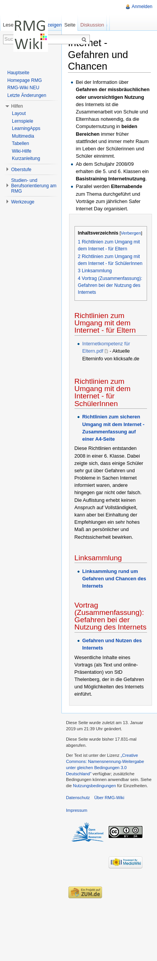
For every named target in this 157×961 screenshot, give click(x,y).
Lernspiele (22, 121)
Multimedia (23, 136)
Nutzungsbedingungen (94, 785)
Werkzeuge (22, 202)
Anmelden (142, 6)
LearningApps (26, 128)
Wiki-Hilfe (21, 151)
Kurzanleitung (26, 158)
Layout (19, 113)
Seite (69, 25)
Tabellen (20, 143)
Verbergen (131, 233)
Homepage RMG (24, 80)
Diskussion (92, 25)
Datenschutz (78, 797)
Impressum (76, 810)
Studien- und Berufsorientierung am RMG (33, 186)
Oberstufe (21, 169)
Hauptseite (18, 72)
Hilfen (17, 106)
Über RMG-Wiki (109, 797)
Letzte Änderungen (26, 95)
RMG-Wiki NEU (23, 87)
